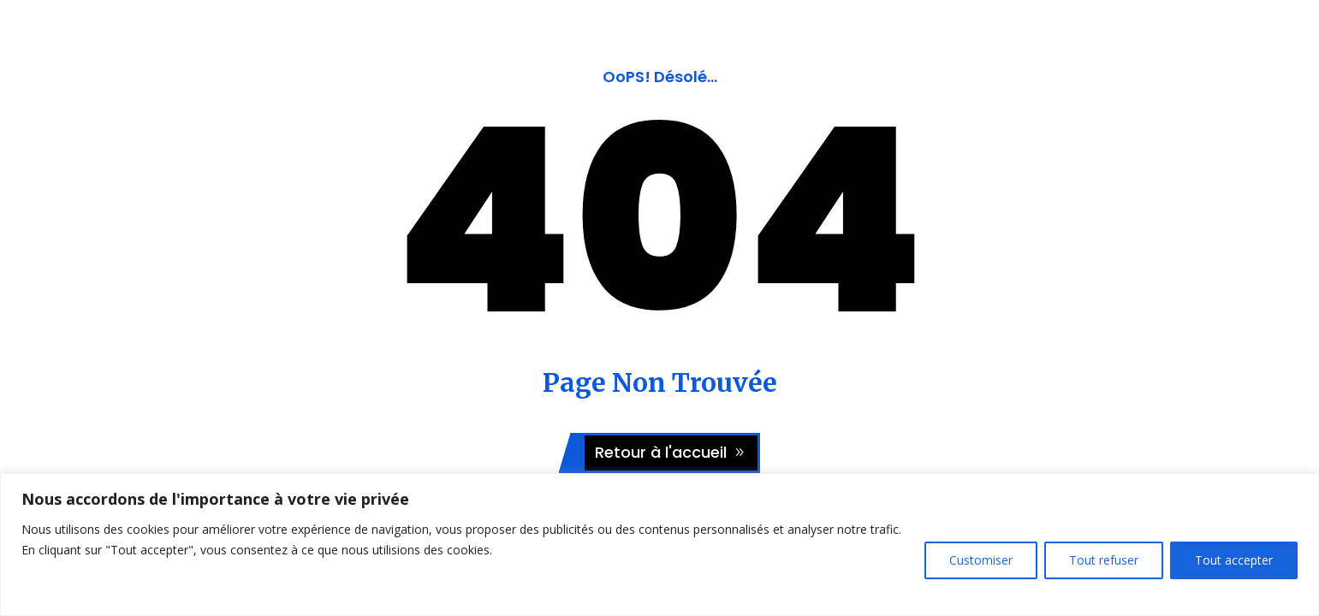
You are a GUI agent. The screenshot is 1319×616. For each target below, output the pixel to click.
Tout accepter (1234, 560)
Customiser (981, 560)
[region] (659, 544)
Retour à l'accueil (661, 452)
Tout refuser (1103, 560)
